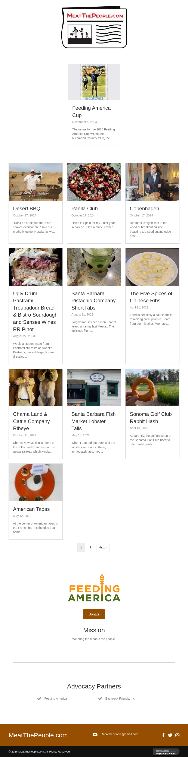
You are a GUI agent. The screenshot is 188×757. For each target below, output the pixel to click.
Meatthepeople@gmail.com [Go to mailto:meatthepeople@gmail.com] (120, 734)
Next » (103, 547)
